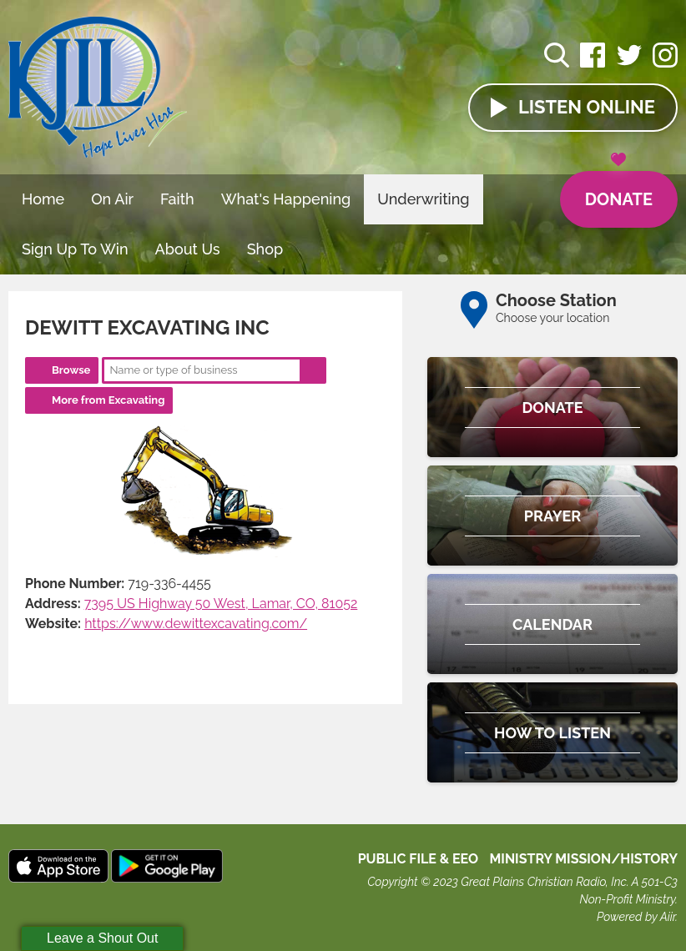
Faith (177, 199)
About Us (187, 249)
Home (43, 199)
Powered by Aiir (636, 916)
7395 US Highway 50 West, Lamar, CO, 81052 (221, 603)
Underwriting (423, 199)
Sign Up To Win (75, 249)
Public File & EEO (418, 859)
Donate (619, 190)
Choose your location (552, 318)
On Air (112, 199)
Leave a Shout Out (102, 938)
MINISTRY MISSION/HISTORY (583, 859)
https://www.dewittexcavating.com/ (195, 623)
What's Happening (286, 199)
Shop (265, 249)
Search (313, 370)
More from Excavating (108, 400)
